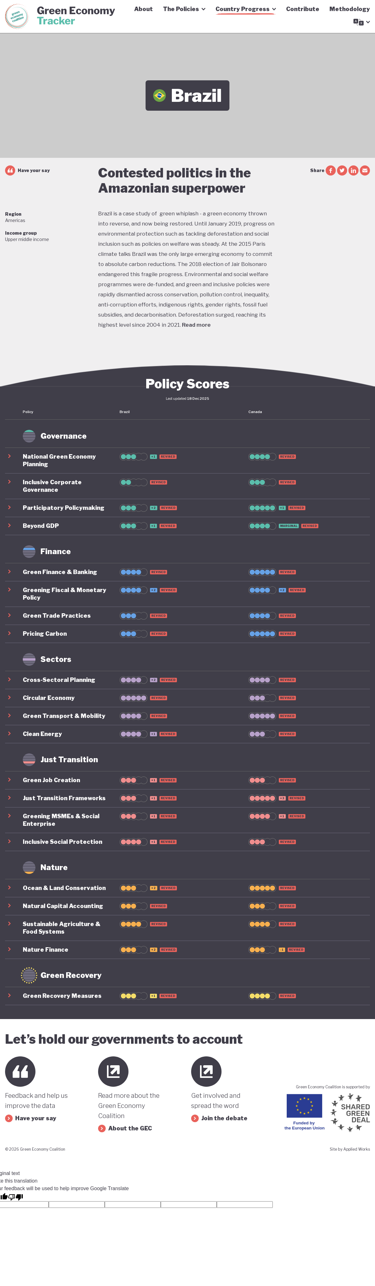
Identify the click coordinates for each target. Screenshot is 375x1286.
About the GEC (125, 1128)
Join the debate (219, 1118)
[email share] (365, 170)
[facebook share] (331, 170)
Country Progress (246, 9)
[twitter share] (342, 170)
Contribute (302, 9)
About (143, 9)
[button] (187, 460)
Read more (196, 325)
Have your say (27, 170)
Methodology (349, 9)
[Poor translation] (15, 1197)
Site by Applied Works (350, 1149)
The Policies (184, 9)
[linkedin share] (353, 170)
